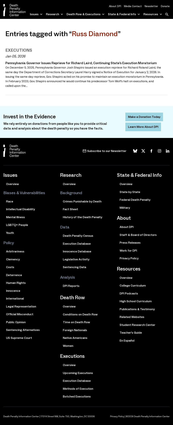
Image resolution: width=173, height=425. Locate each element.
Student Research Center (137, 325)
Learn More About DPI (143, 127)
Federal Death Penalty (135, 200)
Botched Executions (77, 396)
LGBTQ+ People (17, 225)
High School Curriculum (136, 301)
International (15, 298)
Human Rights (16, 283)
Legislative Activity (76, 259)
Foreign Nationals (75, 330)
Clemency (13, 259)
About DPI (115, 6)
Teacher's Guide (131, 332)
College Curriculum (133, 285)
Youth (10, 233)
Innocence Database (77, 251)
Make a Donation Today (144, 117)
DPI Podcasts (129, 293)
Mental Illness (15, 217)
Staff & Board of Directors (138, 235)
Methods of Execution (78, 389)
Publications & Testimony (137, 309)
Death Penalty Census (78, 236)
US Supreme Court (19, 338)
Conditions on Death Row (80, 314)
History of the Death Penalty (82, 217)
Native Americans (75, 338)
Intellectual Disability (20, 209)
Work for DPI (128, 250)
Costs (10, 267)
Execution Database (77, 244)
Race (9, 201)
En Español (127, 340)
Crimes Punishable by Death (82, 201)
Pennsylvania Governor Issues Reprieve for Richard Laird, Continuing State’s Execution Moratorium (81, 63)
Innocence (13, 291)
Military (125, 208)
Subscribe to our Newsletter (106, 151)
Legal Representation (21, 306)
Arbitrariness (15, 251)
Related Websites (132, 317)
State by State (130, 192)
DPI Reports (71, 286)
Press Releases (130, 242)
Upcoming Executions (78, 373)
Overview (12, 184)
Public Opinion (16, 322)
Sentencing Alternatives (23, 330)
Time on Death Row (76, 322)
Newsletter (151, 6)
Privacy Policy (129, 258)
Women (68, 346)
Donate (165, 6)
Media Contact (133, 6)
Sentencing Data (74, 267)
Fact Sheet (70, 209)
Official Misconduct (19, 314)
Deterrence (14, 275)
